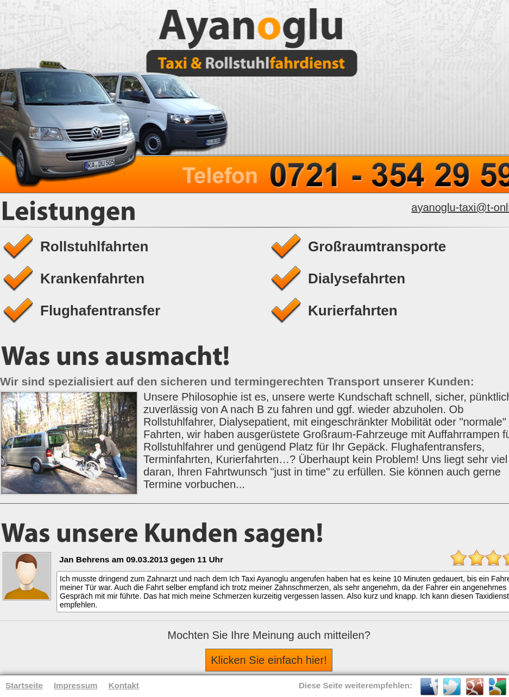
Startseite (24, 685)
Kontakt (124, 685)
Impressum (76, 685)
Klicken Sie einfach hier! (268, 660)
